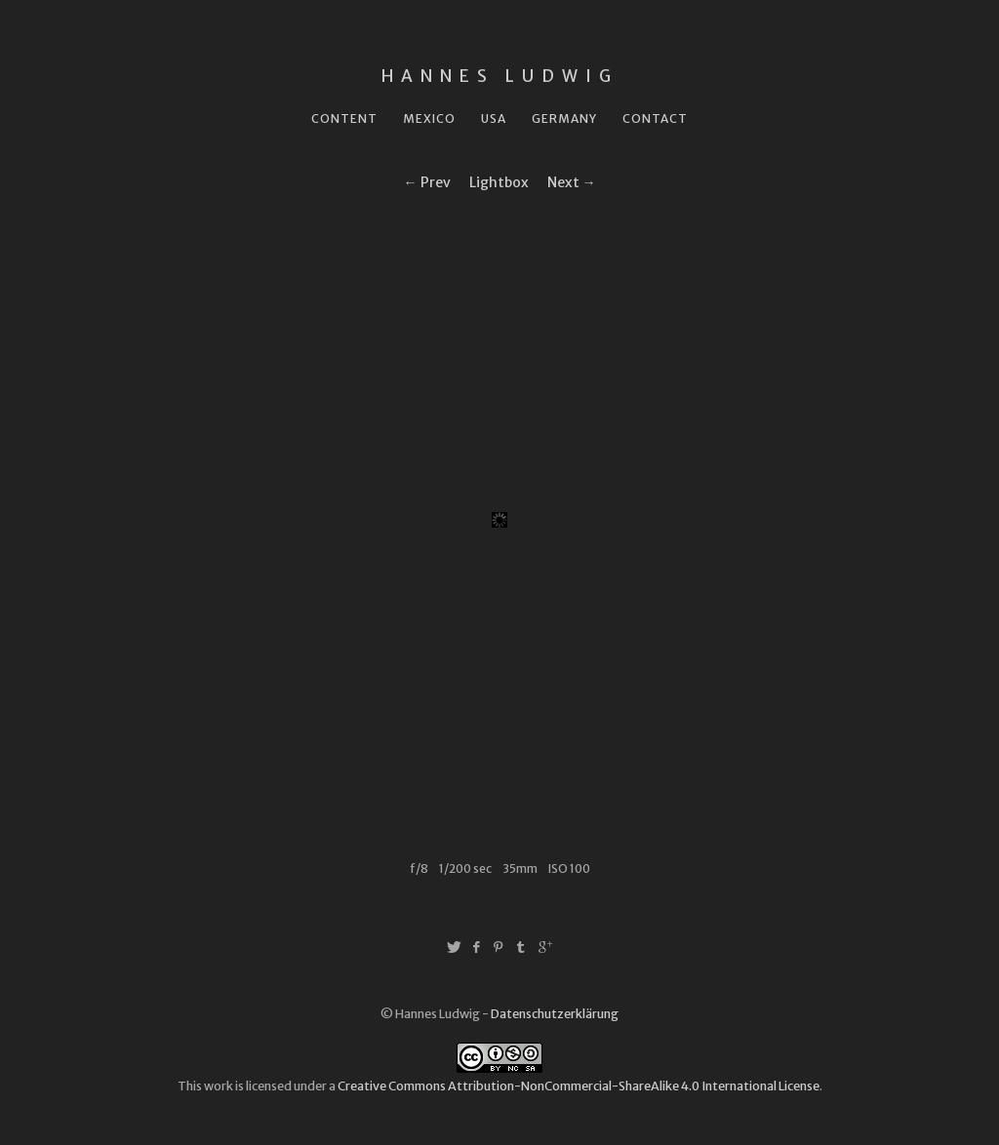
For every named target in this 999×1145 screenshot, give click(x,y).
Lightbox (499, 182)
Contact (655, 118)
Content (344, 118)
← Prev (427, 182)
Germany (564, 118)
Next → (571, 182)
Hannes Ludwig (500, 76)
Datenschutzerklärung (555, 1014)
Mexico (429, 118)
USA (493, 118)
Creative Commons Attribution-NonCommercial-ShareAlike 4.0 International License (578, 1086)
